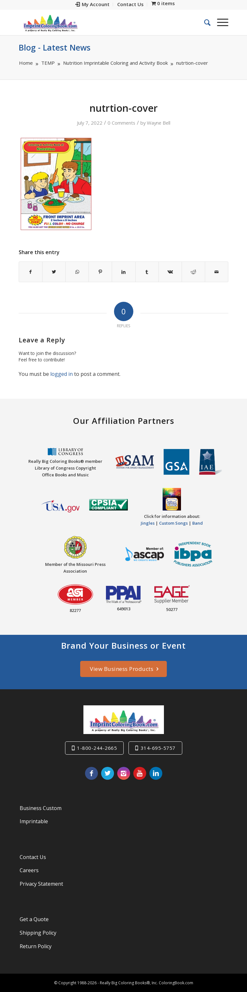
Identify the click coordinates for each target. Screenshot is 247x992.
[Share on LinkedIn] (123, 272)
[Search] (204, 22)
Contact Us (33, 857)
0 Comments (121, 122)
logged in (61, 373)
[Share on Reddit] (193, 272)
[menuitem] (92, 4)
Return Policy (36, 946)
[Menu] (219, 22)
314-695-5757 (158, 748)
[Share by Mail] (216, 272)
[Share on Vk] (170, 272)
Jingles (148, 523)
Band (197, 523)
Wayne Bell (158, 122)
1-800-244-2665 (97, 748)
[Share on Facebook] (30, 272)
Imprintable (34, 821)
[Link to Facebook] (91, 773)
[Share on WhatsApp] (77, 272)
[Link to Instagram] (123, 773)
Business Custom (41, 808)
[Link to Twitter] (107, 773)
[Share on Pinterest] (100, 272)
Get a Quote (34, 919)
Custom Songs (173, 523)
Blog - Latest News (54, 47)
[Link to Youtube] (139, 773)
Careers (29, 870)
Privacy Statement (41, 883)
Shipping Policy (38, 932)
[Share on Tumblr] (147, 272)
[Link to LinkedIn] (155, 773)
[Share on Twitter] (54, 272)
